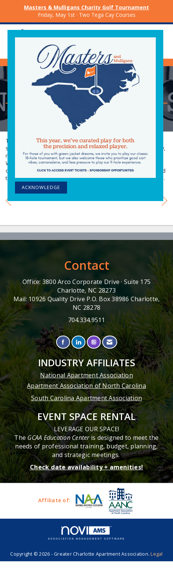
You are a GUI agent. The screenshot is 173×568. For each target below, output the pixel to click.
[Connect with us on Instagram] (94, 342)
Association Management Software (86, 533)
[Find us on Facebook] (63, 342)
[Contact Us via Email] (109, 342)
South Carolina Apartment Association (86, 398)
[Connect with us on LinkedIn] (78, 342)
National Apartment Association (86, 375)
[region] (164, 201)
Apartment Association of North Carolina (86, 386)
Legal (157, 554)
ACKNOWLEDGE (41, 187)
